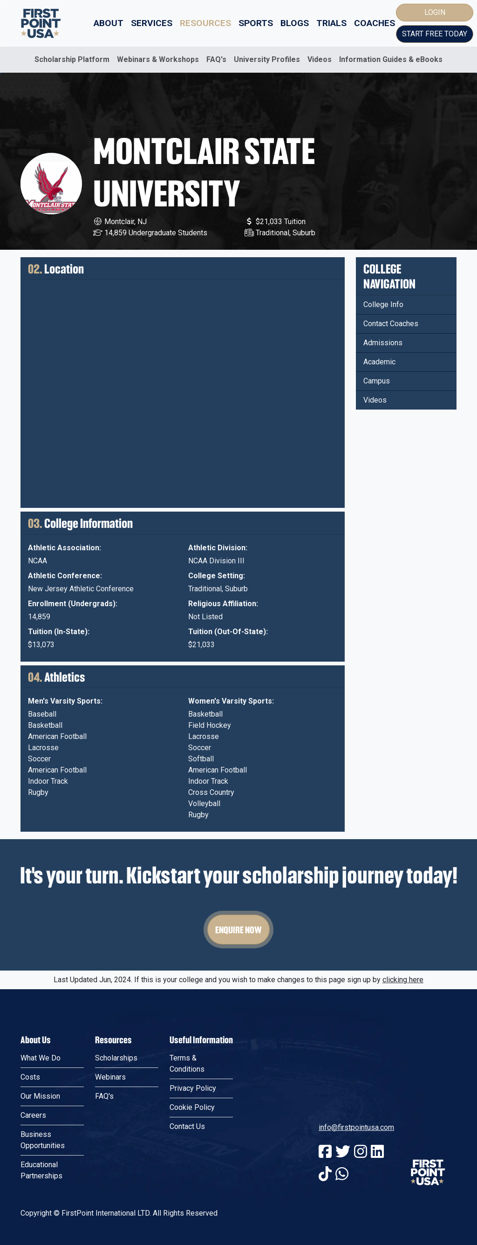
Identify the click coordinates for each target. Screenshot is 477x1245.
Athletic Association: (64, 547)
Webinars (110, 1077)
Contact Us (187, 1126)
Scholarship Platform (71, 59)
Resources (205, 23)
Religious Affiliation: (223, 603)
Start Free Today (434, 33)
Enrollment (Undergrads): (72, 603)
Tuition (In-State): (58, 631)
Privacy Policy (193, 1088)
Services (151, 23)
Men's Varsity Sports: (65, 701)
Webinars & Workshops (158, 59)
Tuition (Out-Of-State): (228, 631)
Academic (379, 361)
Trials (331, 23)
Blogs (294, 23)
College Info (383, 304)
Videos (319, 59)
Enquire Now (238, 929)
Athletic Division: (217, 547)
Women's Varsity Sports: (231, 701)
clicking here (402, 979)
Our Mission (40, 1096)
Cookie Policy (192, 1107)
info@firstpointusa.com (356, 1127)
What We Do (40, 1057)
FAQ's (216, 59)
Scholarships (116, 1057)
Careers (33, 1115)
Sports (255, 23)
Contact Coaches (390, 323)
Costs (30, 1077)
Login (434, 12)
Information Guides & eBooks (391, 59)
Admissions (382, 342)
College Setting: (216, 575)
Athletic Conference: (65, 575)
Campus (376, 380)
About (108, 23)
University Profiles (267, 59)
